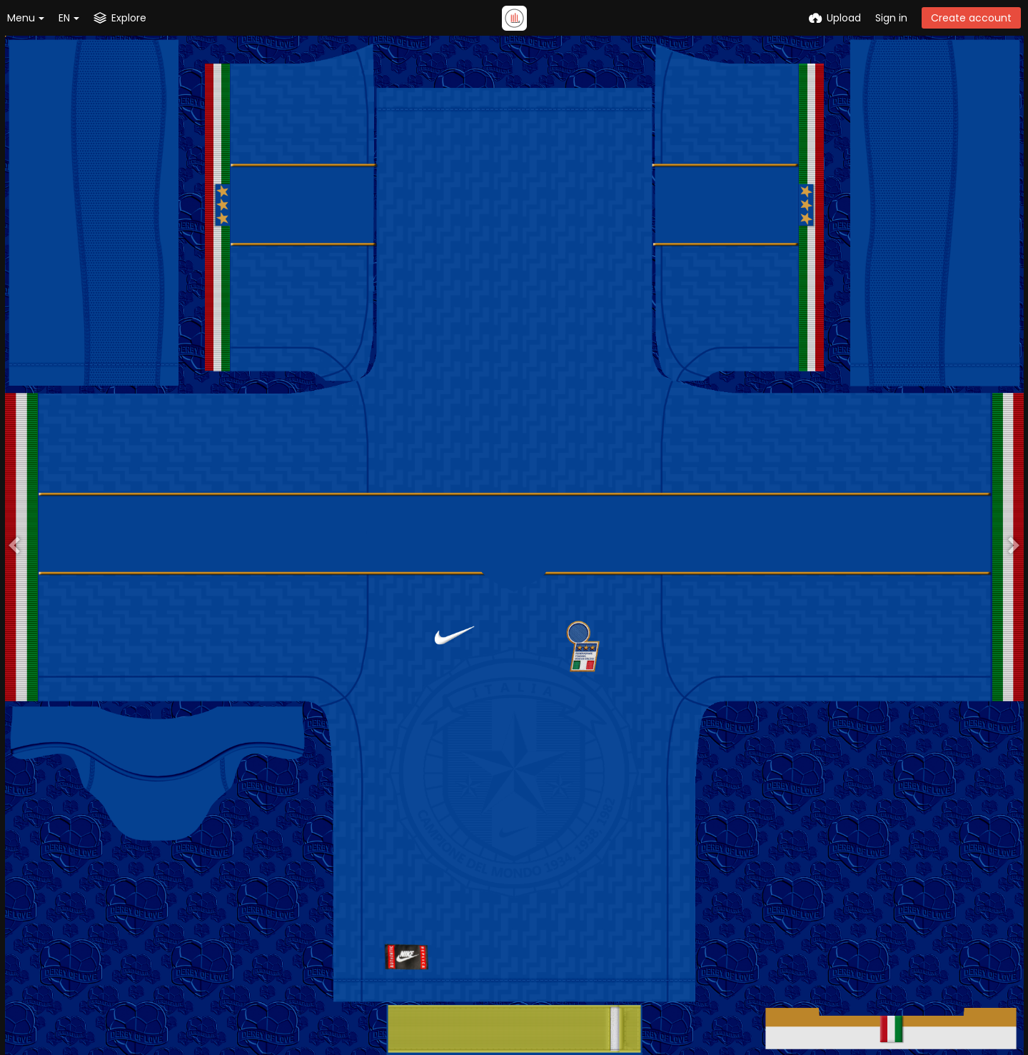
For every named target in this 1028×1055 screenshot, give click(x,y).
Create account (971, 18)
